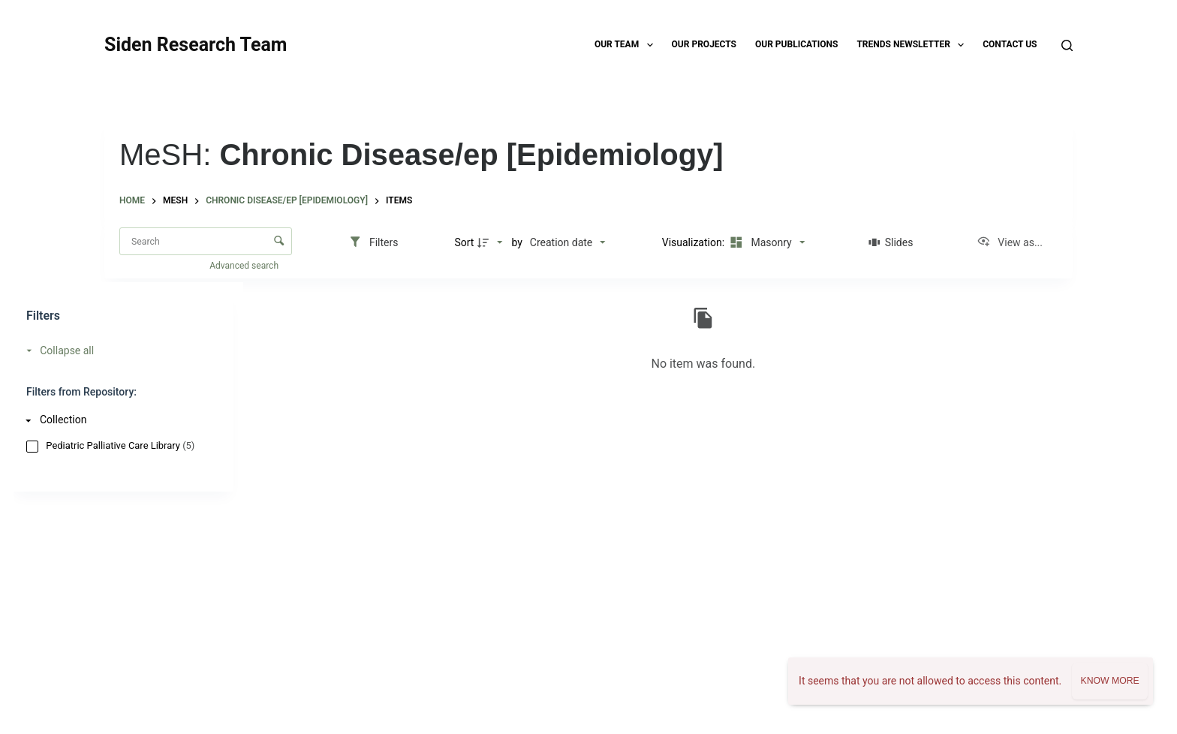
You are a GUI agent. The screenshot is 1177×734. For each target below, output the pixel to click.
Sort (464, 242)
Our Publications (796, 44)
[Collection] (119, 420)
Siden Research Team (195, 45)
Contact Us (1010, 44)
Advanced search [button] (245, 265)
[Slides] (890, 242)
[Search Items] (205, 241)
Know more (1109, 680)
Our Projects (704, 44)
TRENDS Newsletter (913, 45)
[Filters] (373, 242)
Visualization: (694, 242)
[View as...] (1009, 242)
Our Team (627, 45)
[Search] (1067, 45)
